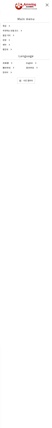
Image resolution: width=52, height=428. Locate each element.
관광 (8, 12)
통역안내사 (7, 413)
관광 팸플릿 (26, 403)
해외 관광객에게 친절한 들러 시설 (18, 105)
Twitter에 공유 (22, 341)
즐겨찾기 (8, 373)
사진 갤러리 (26, 383)
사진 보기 (19, 73)
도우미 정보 (7, 422)
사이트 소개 (7, 418)
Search (8, 369)
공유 (18, 81)
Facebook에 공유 (29, 341)
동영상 (26, 393)
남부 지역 (9, 94)
